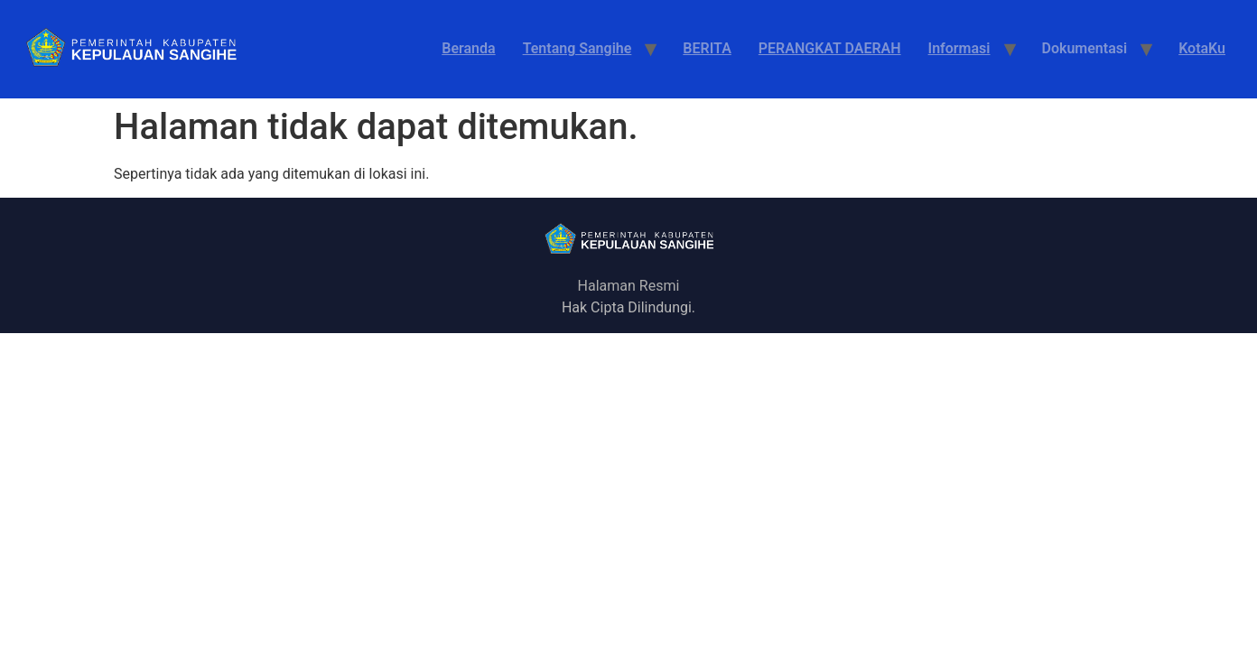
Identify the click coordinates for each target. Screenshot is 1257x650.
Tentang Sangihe (577, 48)
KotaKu (1201, 48)
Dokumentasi (1085, 48)
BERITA (707, 48)
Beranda (468, 48)
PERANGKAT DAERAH (830, 48)
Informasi (959, 48)
